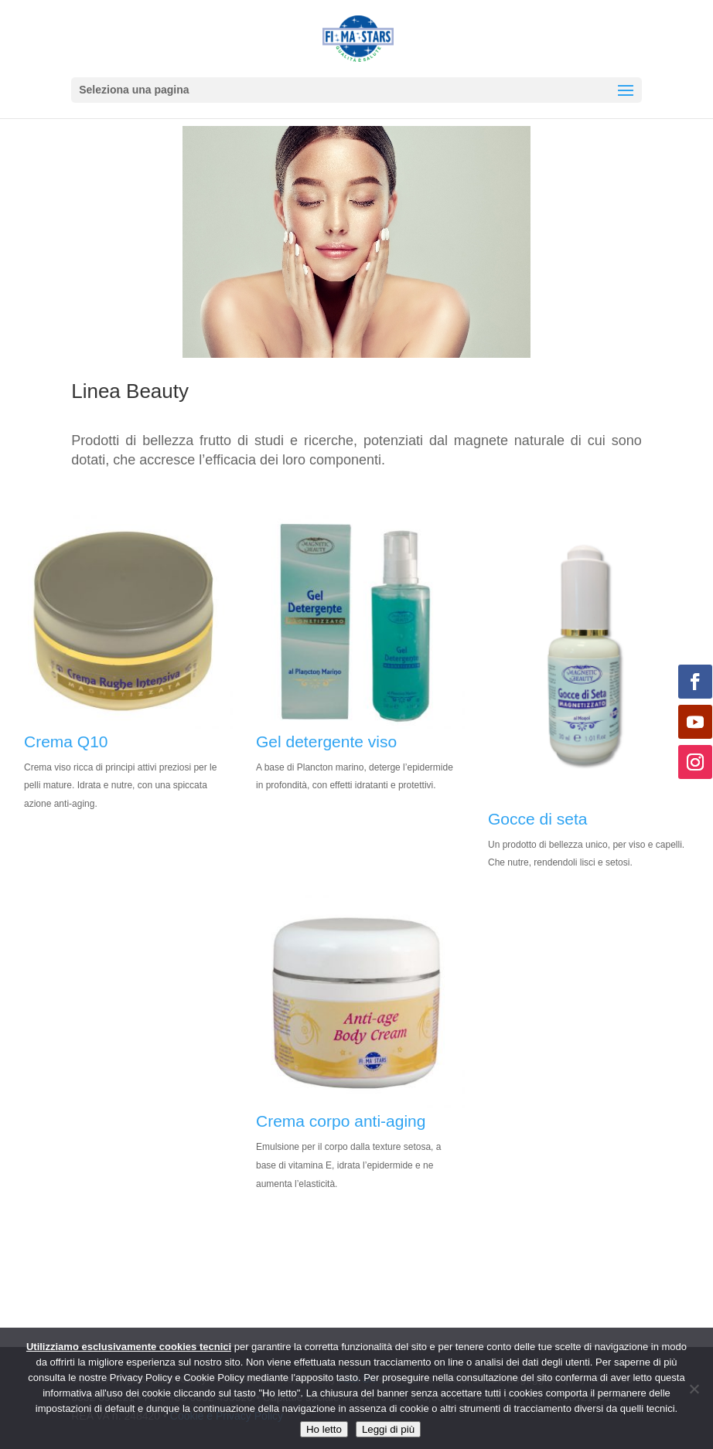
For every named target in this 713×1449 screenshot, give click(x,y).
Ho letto (324, 1429)
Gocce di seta (537, 819)
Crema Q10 (66, 741)
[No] (693, 1388)
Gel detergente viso (326, 741)
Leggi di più (388, 1429)
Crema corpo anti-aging (340, 1121)
